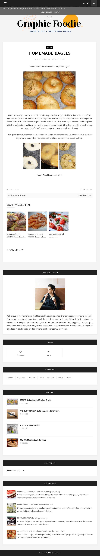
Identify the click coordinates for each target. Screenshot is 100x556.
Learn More (46, 12)
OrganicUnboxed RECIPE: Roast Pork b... (16, 235)
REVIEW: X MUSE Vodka (29, 425)
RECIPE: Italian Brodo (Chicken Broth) (35, 400)
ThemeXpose (56, 553)
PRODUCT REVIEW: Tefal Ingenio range (32, 518)
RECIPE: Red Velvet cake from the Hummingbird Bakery (38, 491)
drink (69, 377)
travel (60, 377)
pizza (42, 377)
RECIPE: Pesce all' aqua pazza (56, 235)
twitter (48, 353)
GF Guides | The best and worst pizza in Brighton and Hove (40, 531)
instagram (20, 353)
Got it (57, 12)
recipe (49, 47)
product (32, 377)
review (10, 377)
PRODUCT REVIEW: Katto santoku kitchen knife (40, 411)
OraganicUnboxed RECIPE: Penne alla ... (37, 235)
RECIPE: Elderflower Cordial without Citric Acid (35, 504)
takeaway (50, 377)
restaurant (21, 377)
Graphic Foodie (44, 59)
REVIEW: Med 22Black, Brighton (33, 440)
